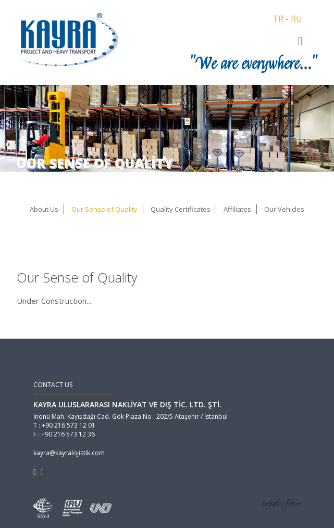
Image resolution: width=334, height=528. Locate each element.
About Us (44, 209)
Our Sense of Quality (104, 209)
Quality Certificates (181, 209)
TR (278, 18)
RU (296, 18)
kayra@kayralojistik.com (69, 452)
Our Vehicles (284, 209)
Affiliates (237, 209)
